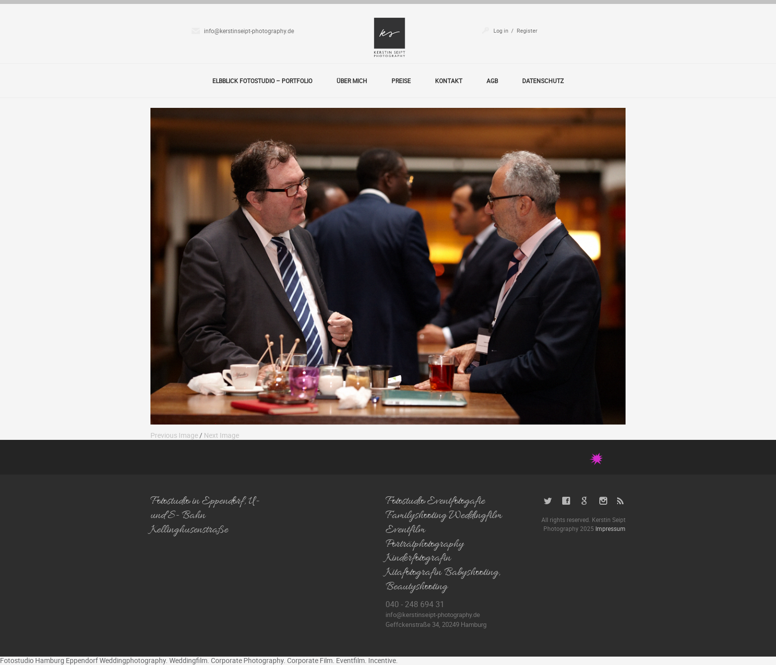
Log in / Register (515, 30)
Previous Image (174, 435)
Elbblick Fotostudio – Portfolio (262, 81)
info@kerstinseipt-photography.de (249, 31)
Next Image (221, 435)
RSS (621, 501)
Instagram (603, 501)
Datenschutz (543, 81)
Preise (401, 81)
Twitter (548, 501)
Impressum (610, 528)
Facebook (566, 501)
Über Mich (352, 81)
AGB (492, 81)
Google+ (585, 501)
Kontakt (448, 81)
